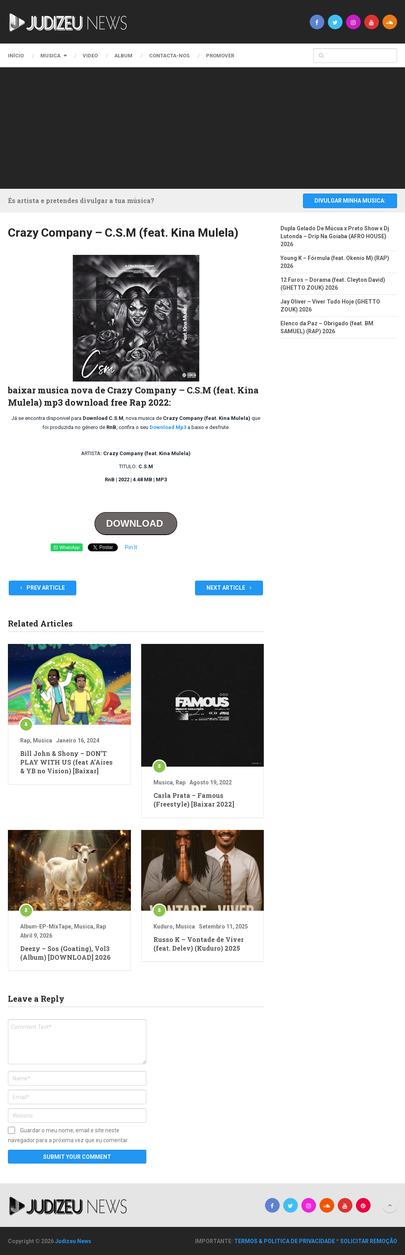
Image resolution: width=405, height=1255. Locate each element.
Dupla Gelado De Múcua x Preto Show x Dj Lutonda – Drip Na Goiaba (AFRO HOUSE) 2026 (334, 236)
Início (16, 56)
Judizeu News (73, 1241)
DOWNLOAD (136, 523)
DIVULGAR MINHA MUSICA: (350, 200)
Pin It (131, 547)
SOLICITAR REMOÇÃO (368, 1241)
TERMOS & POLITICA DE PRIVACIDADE (284, 1241)
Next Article (229, 588)
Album (123, 56)
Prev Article (42, 588)
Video (90, 56)
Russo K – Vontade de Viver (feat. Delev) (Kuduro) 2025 (198, 943)
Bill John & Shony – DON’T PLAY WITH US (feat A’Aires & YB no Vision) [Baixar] (66, 762)
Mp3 (181, 427)
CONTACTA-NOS (169, 56)
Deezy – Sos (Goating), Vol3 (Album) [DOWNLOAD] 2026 (65, 952)
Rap (25, 740)
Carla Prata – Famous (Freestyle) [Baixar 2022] (193, 799)
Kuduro (163, 926)
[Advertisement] (208, 126)
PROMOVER (220, 56)
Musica (50, 56)
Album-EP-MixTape (45, 926)
